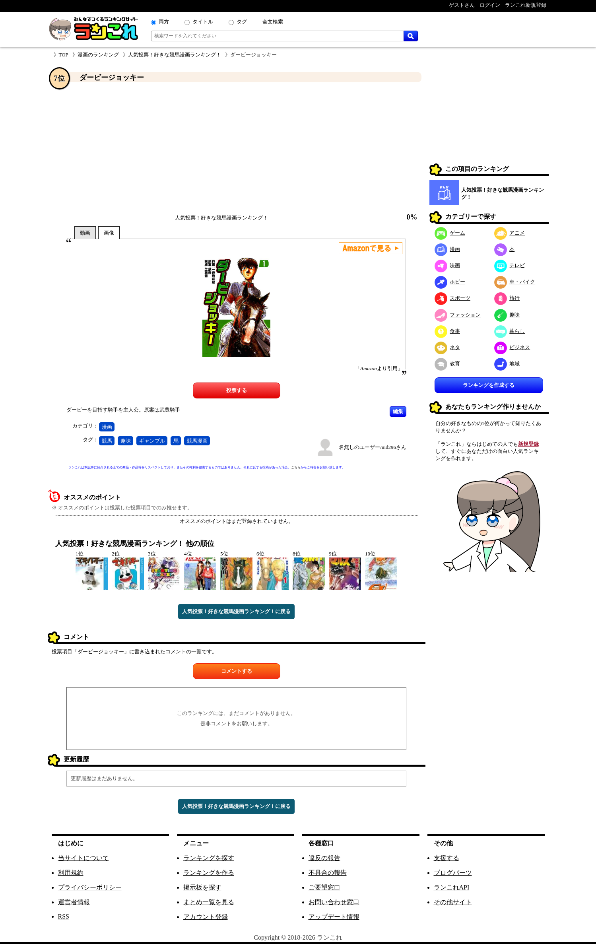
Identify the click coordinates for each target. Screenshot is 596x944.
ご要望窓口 (324, 887)
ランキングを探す (208, 858)
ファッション (458, 315)
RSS (63, 916)
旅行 (507, 298)
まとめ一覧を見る (208, 902)
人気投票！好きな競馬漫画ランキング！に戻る (236, 611)
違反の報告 (324, 858)
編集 (398, 411)
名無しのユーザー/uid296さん (372, 447)
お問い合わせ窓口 (334, 902)
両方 (164, 22)
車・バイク (515, 282)
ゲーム (450, 233)
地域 (507, 364)
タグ (242, 22)
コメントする (236, 671)
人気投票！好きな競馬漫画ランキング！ (174, 55)
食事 (447, 331)
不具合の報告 (328, 872)
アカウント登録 (205, 916)
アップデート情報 (334, 916)
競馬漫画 (197, 441)
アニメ (509, 233)
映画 (447, 265)
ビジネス (512, 347)
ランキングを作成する (488, 385)
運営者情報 (74, 902)
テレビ (509, 265)
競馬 (107, 441)
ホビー (450, 282)
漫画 (107, 427)
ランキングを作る (208, 872)
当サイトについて (83, 858)
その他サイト (453, 902)
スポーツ (453, 298)
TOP (63, 55)
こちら (296, 467)
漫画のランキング (98, 55)
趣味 (125, 441)
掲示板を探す (202, 887)
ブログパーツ (453, 872)
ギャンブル (152, 441)
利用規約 (70, 872)
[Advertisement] (236, 148)
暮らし (509, 331)
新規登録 (528, 444)
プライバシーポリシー (90, 887)
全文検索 (272, 22)
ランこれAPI (452, 887)
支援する (446, 858)
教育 (447, 364)
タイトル (202, 22)
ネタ (447, 347)
